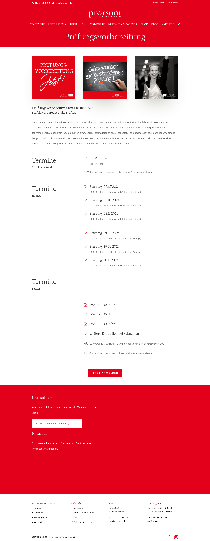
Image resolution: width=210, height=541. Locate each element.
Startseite (37, 24)
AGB (74, 517)
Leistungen (56, 24)
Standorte (97, 24)
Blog (154, 24)
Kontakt (37, 507)
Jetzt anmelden (105, 372)
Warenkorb (172, 3)
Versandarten (40, 522)
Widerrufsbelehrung (82, 522)
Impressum (77, 507)
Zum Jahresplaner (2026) (57, 423)
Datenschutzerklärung (83, 512)
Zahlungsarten (41, 517)
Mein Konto (158, 3)
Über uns (76, 24)
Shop (144, 24)
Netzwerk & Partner (122, 24)
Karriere (168, 24)
